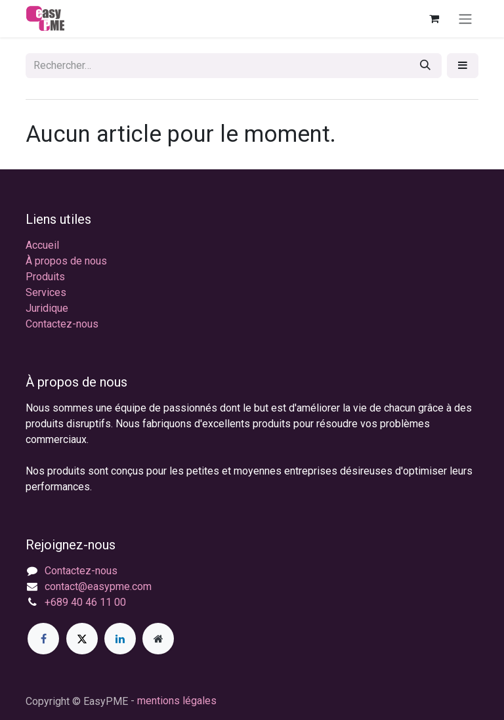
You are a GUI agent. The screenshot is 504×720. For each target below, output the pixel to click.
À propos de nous (66, 261)
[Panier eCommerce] (434, 18)
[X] (82, 638)
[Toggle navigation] (465, 18)
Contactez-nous (62, 324)
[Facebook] (43, 638)
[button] (462, 65)
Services (46, 292)
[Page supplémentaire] (158, 638)
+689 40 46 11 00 (85, 602)
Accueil (42, 245)
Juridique (47, 308)
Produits (45, 276)
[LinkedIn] (120, 638)
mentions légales (177, 700)
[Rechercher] (425, 65)
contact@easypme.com (98, 586)
